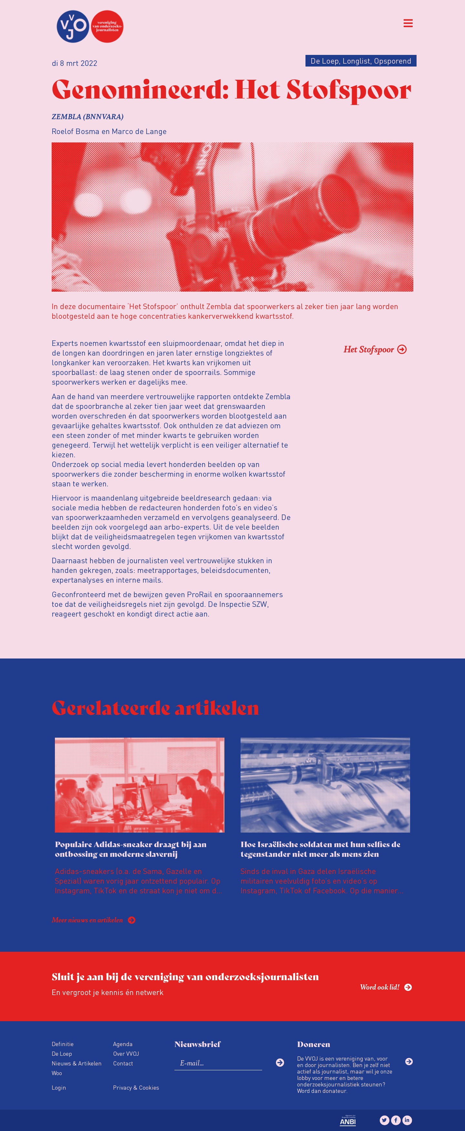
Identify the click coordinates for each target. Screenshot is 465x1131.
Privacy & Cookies (136, 1087)
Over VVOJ (126, 1053)
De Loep (62, 1053)
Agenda (123, 1043)
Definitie (63, 1043)
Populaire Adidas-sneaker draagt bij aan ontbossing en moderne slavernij (131, 848)
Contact (123, 1063)
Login (59, 1087)
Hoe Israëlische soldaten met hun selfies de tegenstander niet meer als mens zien (320, 848)
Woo (57, 1072)
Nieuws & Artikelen (77, 1063)
